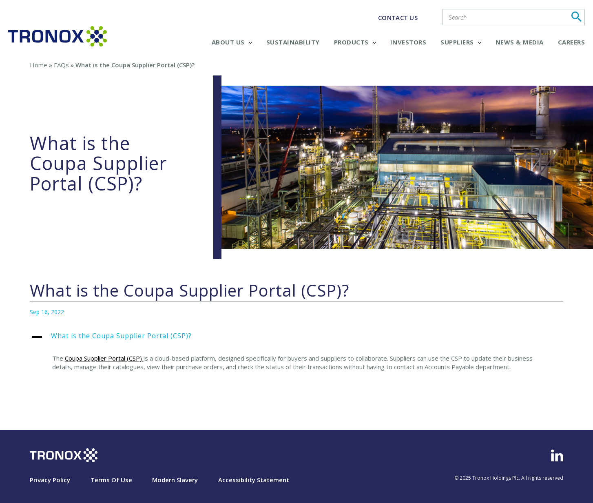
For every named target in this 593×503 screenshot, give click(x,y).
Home (38, 65)
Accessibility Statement (253, 480)
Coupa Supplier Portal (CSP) (103, 358)
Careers (571, 42)
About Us (232, 42)
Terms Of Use (111, 480)
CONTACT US (398, 17)
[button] (297, 340)
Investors (408, 42)
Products (355, 42)
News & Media (520, 42)
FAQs (61, 65)
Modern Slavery (175, 480)
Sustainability (293, 42)
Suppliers (460, 42)
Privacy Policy (50, 480)
